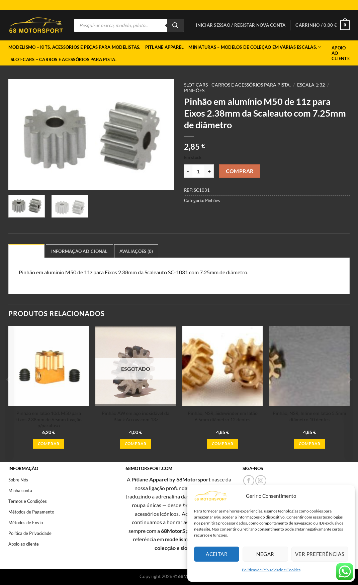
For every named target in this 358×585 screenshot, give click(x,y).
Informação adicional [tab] (79, 251)
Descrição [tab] (26, 251)
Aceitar (217, 554)
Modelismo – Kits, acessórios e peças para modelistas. (74, 47)
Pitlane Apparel (164, 47)
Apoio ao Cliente (341, 53)
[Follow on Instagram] (260, 480)
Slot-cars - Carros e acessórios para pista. (237, 85)
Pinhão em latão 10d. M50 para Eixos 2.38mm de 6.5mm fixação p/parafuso (48, 419)
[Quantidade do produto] (198, 171)
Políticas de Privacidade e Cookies (271, 569)
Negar (265, 554)
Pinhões (194, 90)
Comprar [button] (48, 443)
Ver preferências (319, 554)
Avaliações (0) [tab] (136, 251)
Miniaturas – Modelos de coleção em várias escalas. (254, 47)
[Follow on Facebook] (248, 480)
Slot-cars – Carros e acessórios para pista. (63, 59)
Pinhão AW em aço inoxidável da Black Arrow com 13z (135, 416)
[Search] (175, 25)
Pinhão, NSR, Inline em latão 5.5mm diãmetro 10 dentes (309, 416)
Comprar (240, 171)
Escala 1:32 (311, 85)
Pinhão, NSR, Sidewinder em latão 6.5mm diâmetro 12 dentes (223, 416)
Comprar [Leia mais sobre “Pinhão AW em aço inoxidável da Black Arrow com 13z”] (135, 443)
